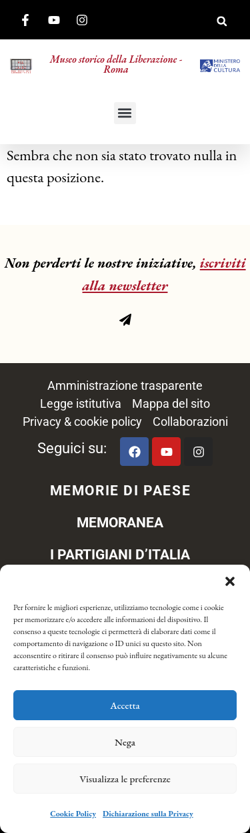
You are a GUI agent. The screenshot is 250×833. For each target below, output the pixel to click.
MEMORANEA (120, 523)
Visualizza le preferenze (125, 778)
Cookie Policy (73, 813)
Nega (125, 742)
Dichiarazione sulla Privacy (148, 813)
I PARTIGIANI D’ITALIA (120, 555)
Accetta (125, 705)
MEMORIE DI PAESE (120, 491)
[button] (230, 581)
